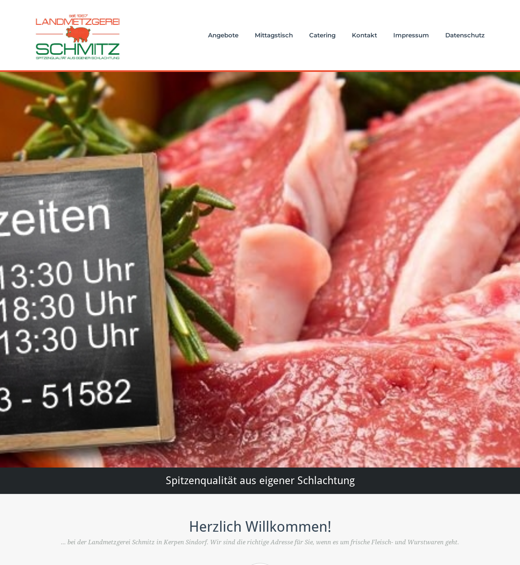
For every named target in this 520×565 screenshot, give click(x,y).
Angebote (223, 35)
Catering (322, 35)
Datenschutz (465, 35)
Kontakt (364, 35)
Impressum (411, 35)
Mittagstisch (274, 35)
